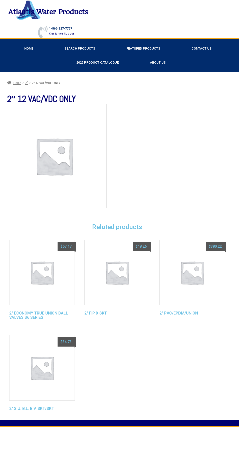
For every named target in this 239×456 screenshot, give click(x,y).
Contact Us (201, 48)
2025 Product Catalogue (97, 62)
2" (26, 83)
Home (28, 48)
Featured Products (143, 48)
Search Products (80, 48)
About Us (158, 62)
